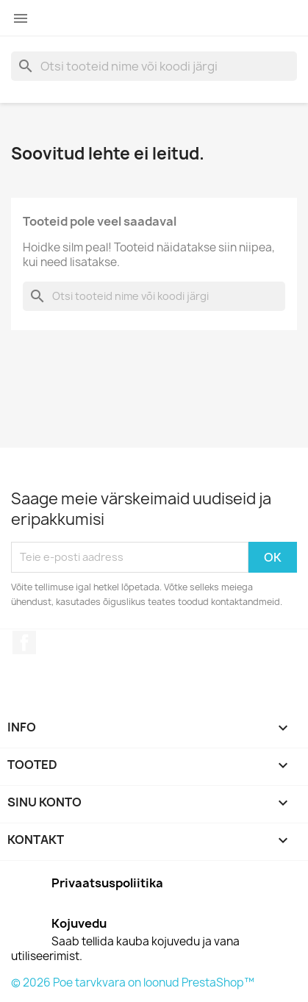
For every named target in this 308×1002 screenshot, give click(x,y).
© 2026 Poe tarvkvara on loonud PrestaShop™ (132, 982)
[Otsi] (154, 66)
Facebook (24, 642)
